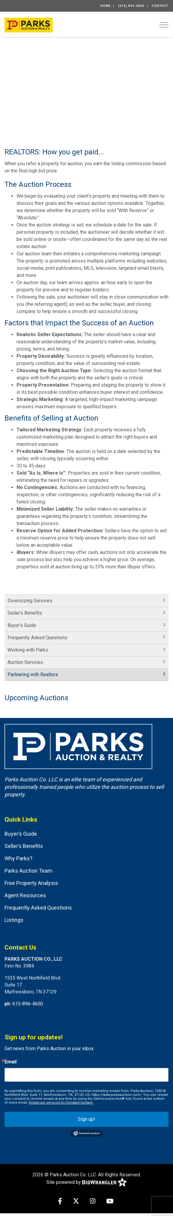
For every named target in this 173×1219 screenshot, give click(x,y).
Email (11, 1061)
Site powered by (86, 1182)
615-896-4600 (27, 1004)
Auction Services (25, 662)
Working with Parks (28, 650)
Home (105, 6)
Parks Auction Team (28, 871)
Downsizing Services (30, 600)
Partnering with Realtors (33, 674)
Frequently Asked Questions (37, 637)
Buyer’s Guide (21, 834)
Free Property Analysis (31, 883)
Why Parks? (18, 858)
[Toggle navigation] (163, 25)
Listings (14, 920)
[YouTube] (110, 1202)
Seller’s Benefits (24, 846)
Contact (160, 6)
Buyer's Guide (22, 625)
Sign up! (86, 1119)
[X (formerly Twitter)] (76, 1202)
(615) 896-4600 (131, 6)
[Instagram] (93, 1202)
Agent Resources (25, 895)
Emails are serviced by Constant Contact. (61, 1103)
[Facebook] (60, 1202)
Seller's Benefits (25, 613)
